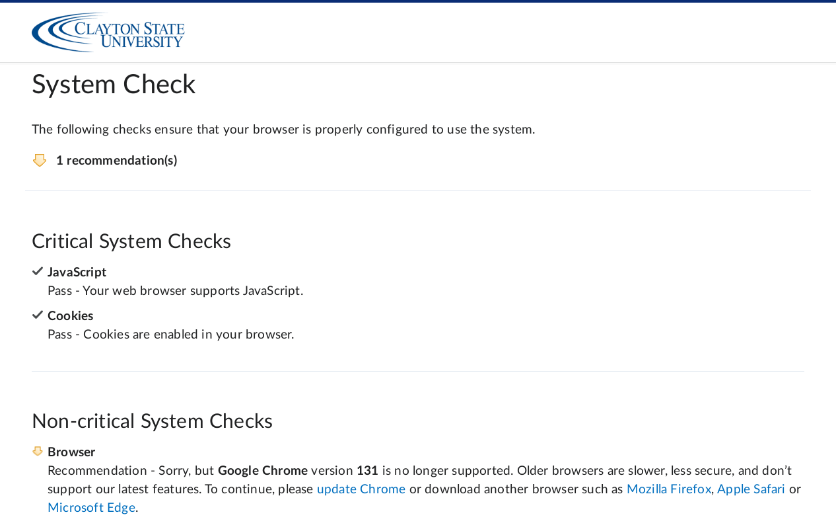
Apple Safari (751, 489)
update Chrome (361, 489)
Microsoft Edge (91, 508)
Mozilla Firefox (669, 489)
